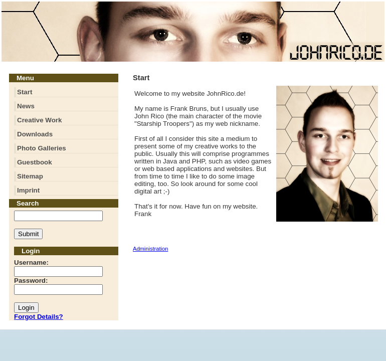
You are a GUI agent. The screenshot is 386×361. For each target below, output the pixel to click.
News (26, 106)
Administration (150, 249)
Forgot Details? (38, 316)
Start (24, 92)
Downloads (35, 134)
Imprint (28, 190)
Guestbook (34, 162)
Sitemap (30, 176)
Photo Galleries (41, 148)
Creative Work (39, 120)
